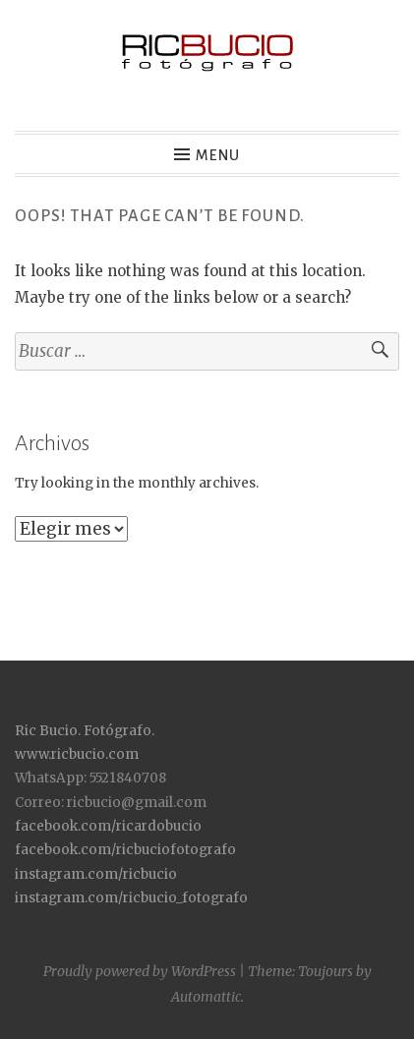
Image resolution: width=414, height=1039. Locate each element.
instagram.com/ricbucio (96, 874)
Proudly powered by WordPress (139, 971)
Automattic (206, 997)
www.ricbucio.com (77, 754)
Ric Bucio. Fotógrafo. (84, 730)
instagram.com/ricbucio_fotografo (131, 898)
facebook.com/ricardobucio (108, 826)
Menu (218, 155)
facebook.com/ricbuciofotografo (125, 849)
